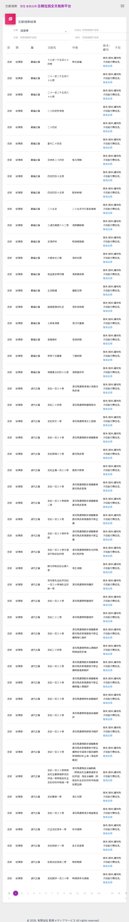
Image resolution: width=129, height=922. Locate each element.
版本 (77, 37)
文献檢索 (11, 6)
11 (77, 893)
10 (70, 893)
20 (119, 893)
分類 (15, 30)
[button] (45, 31)
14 (99, 893)
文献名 (77, 30)
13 (92, 893)
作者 (15, 37)
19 (112, 893)
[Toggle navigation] (122, 6)
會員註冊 (31, 6)
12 (84, 893)
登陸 (22, 6)
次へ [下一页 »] (126, 894)
